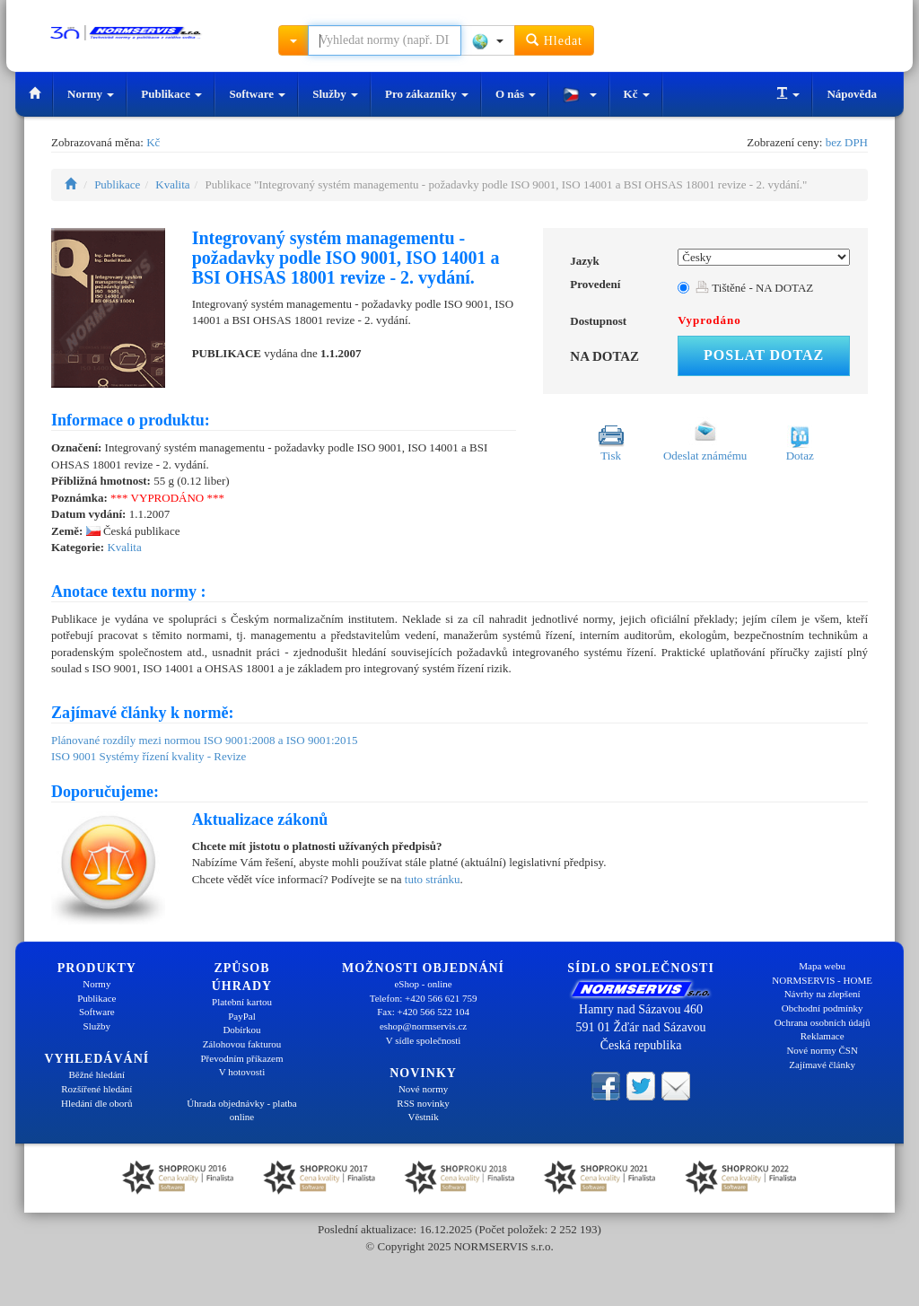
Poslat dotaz (764, 355)
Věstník (422, 1116)
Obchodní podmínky (822, 1008)
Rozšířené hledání (96, 1088)
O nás (515, 94)
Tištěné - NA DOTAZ (754, 287)
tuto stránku (432, 879)
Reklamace (823, 1035)
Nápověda (852, 94)
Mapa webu (822, 965)
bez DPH (847, 142)
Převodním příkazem (242, 1058)
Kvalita (172, 184)
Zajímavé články (822, 1064)
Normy (90, 94)
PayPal (242, 1016)
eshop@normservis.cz (423, 1026)
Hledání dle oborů (96, 1103)
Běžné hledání (97, 1074)
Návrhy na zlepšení (822, 993)
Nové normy (423, 1088)
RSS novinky (423, 1103)
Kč (637, 94)
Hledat (554, 40)
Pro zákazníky (426, 94)
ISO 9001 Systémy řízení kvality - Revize (148, 756)
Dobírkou (241, 1029)
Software (257, 94)
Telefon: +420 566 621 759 (423, 998)
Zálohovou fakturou (242, 1044)
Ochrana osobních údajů (823, 1022)
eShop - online (422, 983)
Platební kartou (242, 1001)
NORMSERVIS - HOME (822, 980)
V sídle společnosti (423, 1040)
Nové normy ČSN (821, 1050)
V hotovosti (242, 1071)
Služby (335, 94)
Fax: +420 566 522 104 (423, 1011)
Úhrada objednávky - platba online (241, 1110)
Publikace (171, 94)
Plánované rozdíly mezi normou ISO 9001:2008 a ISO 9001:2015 (204, 740)
